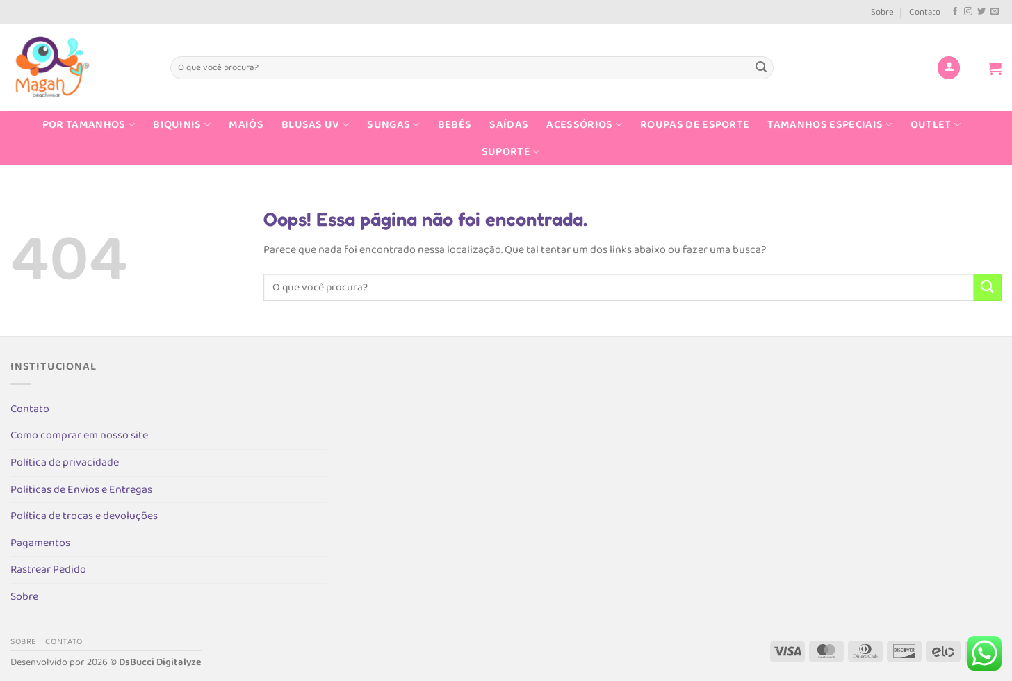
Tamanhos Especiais (829, 124)
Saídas (508, 124)
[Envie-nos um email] (994, 12)
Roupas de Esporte (694, 124)
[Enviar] (761, 68)
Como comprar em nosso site (79, 435)
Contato (924, 12)
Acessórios (584, 124)
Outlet (936, 124)
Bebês (455, 124)
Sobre (882, 12)
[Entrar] (949, 67)
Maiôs (246, 124)
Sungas (393, 124)
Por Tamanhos (88, 124)
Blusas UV (315, 124)
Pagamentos (40, 543)
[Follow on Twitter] (981, 12)
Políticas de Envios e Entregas (81, 489)
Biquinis (182, 124)
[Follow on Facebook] (955, 12)
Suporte (511, 152)
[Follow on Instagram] (968, 12)
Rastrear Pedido (48, 569)
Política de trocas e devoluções (84, 516)
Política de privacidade (64, 462)
